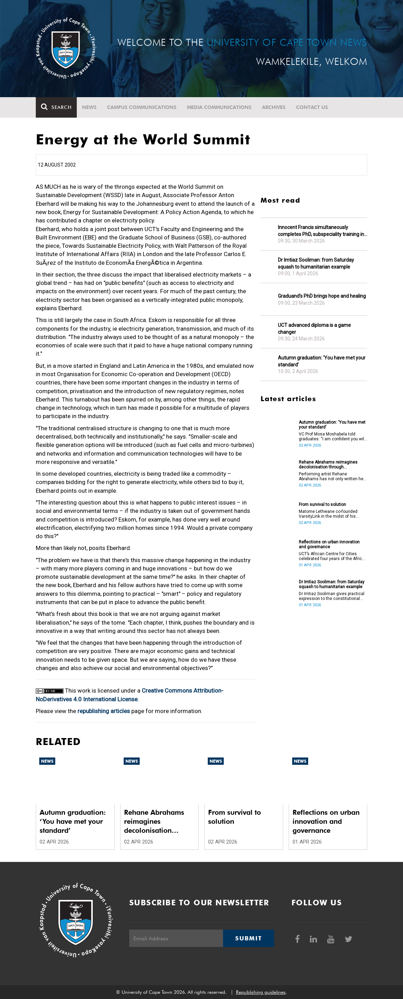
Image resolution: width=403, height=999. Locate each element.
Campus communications (141, 107)
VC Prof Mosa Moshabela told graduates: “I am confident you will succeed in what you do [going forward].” (332, 436)
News (89, 107)
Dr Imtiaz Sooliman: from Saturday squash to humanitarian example (316, 263)
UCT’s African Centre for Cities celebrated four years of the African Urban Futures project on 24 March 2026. (333, 556)
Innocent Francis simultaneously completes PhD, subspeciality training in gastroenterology (321, 231)
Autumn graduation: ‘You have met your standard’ (321, 361)
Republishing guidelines (261, 992)
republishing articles (103, 711)
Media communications (219, 107)
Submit (248, 938)
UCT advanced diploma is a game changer (314, 328)
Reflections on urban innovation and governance (329, 544)
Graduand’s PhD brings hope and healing (322, 296)
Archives (274, 107)
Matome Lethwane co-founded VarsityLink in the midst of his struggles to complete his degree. (331, 514)
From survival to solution (322, 504)
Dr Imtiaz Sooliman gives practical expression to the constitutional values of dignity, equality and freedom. (331, 596)
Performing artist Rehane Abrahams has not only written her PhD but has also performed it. (332, 476)
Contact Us (312, 107)
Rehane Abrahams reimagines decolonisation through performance (328, 464)
